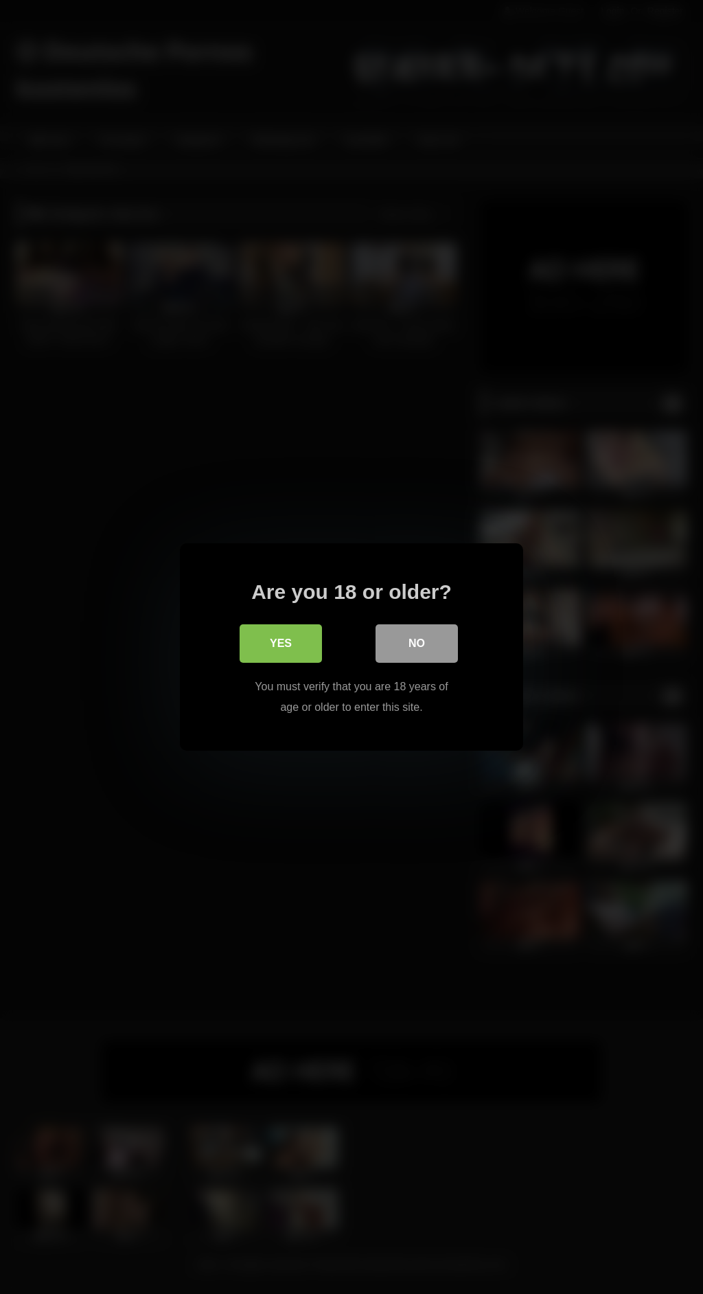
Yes (281, 643)
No (416, 643)
